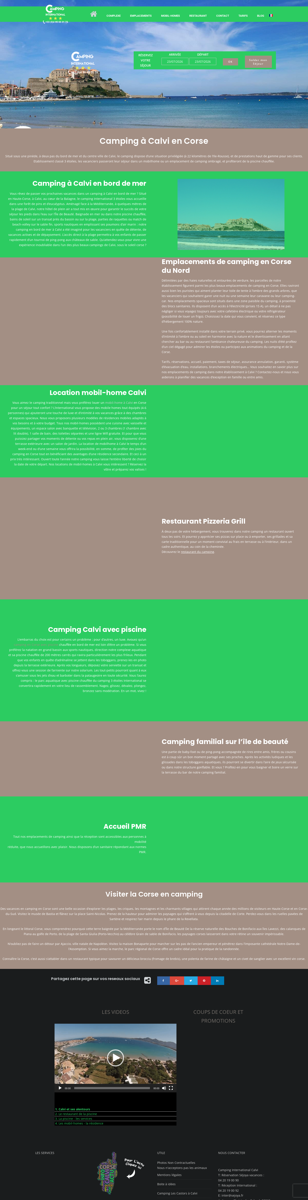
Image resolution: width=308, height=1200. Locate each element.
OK (230, 62)
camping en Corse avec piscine (36, 622)
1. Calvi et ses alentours (72, 1064)
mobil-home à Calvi (119, 403)
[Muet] (164, 1043)
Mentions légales (169, 1130)
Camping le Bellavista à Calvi (177, 1157)
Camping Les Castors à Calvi (177, 1148)
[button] (115, 1013)
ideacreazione (138, 1194)
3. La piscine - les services (73, 1074)
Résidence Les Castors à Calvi (178, 1167)
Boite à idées (166, 1139)
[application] (115, 1013)
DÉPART (203, 54)
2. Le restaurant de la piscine (76, 1069)
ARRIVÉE (175, 54)
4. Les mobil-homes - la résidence (79, 1078)
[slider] (112, 1043)
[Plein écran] (171, 1043)
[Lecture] (60, 1043)
